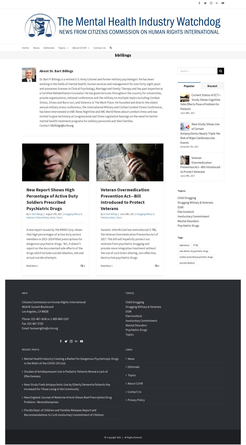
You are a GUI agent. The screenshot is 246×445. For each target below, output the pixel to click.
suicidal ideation (187, 262)
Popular (189, 86)
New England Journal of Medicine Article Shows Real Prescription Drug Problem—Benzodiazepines (68, 399)
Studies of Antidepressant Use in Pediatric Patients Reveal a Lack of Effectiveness (66, 374)
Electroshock (186, 212)
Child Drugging (187, 198)
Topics (59, 217)
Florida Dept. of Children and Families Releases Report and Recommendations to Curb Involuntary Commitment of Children (64, 412)
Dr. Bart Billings (36, 214)
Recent (212, 86)
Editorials (134, 367)
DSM (180, 207)
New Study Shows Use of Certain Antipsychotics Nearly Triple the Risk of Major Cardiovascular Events (200, 133)
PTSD (195, 245)
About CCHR (135, 383)
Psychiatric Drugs (188, 226)
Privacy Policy (136, 400)
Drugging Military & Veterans (195, 202)
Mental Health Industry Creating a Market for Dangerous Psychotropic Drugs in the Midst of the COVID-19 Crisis (71, 361)
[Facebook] (60, 341)
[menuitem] (27, 47)
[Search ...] (197, 71)
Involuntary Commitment (193, 216)
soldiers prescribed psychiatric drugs (196, 257)
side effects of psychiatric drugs (193, 251)
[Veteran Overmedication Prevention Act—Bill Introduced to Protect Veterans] (184, 158)
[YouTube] (81, 341)
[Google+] (76, 341)
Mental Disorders (188, 221)
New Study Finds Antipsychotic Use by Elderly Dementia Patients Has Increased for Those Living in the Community (67, 387)
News (52, 217)
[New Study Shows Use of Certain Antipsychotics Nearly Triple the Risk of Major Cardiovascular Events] (184, 124)
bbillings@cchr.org (62, 125)
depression (184, 245)
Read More (31, 265)
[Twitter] (66, 341)
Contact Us (134, 392)
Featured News (42, 217)
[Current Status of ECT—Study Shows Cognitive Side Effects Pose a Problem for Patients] (184, 95)
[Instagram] (71, 341)
